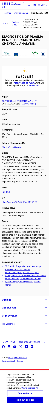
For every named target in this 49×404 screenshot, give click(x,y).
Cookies (20, 361)
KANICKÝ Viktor (29, 104)
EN (34, 5)
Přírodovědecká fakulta (11, 147)
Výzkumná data (21, 13)
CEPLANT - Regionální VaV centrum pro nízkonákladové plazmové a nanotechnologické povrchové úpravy (23, 269)
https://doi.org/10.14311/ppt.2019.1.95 (19, 202)
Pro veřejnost (8, 324)
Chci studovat (9, 308)
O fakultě (6, 300)
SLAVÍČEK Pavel (10, 101)
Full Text (6, 192)
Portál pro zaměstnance (29, 342)
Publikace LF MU (39, 13)
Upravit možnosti (29, 391)
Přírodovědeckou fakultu (24, 83)
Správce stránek (8, 361)
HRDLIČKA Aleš (28, 101)
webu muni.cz (35, 85)
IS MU (5, 342)
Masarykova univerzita (17, 358)
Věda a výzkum (9, 316)
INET (12, 342)
